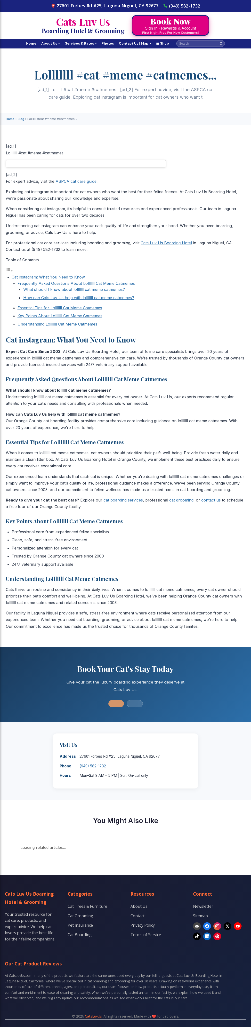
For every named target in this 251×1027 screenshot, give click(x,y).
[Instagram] (217, 926)
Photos (108, 43)
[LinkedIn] (207, 936)
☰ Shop (162, 43)
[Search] (221, 43)
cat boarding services (123, 500)
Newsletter (203, 906)
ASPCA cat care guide (76, 181)
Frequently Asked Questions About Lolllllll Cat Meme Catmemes (76, 283)
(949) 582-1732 (181, 6)
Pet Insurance (80, 925)
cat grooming (181, 500)
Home (31, 43)
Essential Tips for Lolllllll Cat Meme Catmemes (59, 307)
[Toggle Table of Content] (9, 270)
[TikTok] (197, 936)
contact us (211, 500)
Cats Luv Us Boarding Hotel (166, 242)
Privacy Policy (142, 925)
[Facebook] (207, 926)
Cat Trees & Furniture (87, 906)
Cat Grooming (80, 915)
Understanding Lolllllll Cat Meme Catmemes (57, 324)
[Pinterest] (217, 936)
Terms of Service (145, 934)
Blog (21, 119)
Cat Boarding (80, 934)
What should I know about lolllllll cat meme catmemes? (74, 289)
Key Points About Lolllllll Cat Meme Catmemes (59, 315)
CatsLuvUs (93, 1016)
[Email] (197, 926)
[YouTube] (238, 926)
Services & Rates (81, 43)
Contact (137, 915)
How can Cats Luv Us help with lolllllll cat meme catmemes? (78, 297)
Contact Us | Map (135, 43)
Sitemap (200, 915)
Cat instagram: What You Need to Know (48, 277)
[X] (227, 926)
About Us (50, 43)
